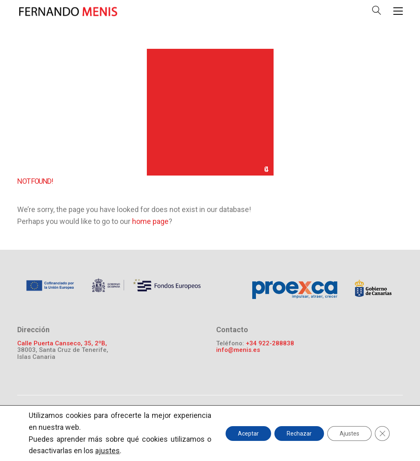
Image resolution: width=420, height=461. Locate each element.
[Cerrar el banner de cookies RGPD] (382, 433)
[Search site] (376, 12)
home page (150, 221)
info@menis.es (238, 350)
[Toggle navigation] (398, 11)
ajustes (107, 450)
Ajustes (349, 433)
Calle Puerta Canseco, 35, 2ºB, (62, 343)
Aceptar (248, 433)
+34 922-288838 (270, 343)
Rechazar (299, 433)
